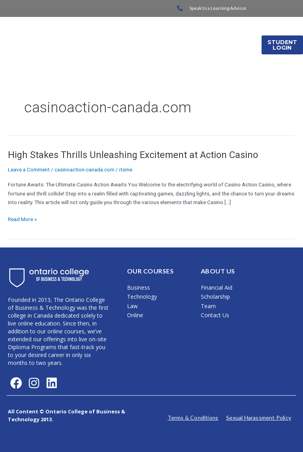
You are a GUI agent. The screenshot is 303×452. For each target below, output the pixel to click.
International (225, 35)
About (178, 55)
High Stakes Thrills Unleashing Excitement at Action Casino (133, 154)
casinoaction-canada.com (84, 169)
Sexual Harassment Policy (258, 417)
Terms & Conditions (193, 417)
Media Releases (226, 55)
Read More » (22, 218)
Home (127, 35)
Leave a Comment (29, 169)
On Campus (170, 35)
